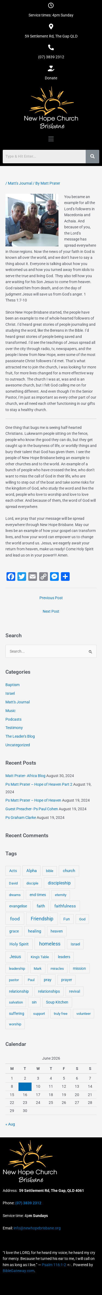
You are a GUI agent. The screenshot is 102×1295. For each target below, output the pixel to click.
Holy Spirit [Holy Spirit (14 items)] (19, 944)
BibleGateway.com (18, 1271)
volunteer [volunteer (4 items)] (83, 1014)
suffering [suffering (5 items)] (16, 1013)
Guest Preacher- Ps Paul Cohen (31, 809)
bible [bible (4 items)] (49, 871)
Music (10, 710)
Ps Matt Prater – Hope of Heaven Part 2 (38, 784)
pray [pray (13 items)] (47, 979)
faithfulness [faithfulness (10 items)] (65, 906)
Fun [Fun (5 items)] (66, 919)
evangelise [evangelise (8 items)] (18, 906)
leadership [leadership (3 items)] (17, 969)
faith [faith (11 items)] (41, 906)
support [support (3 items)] (39, 1014)
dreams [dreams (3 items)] (15, 895)
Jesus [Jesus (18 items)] (15, 956)
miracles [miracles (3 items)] (57, 969)
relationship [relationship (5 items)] (19, 991)
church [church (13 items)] (69, 870)
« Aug (10, 1124)
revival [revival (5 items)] (74, 991)
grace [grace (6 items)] (14, 931)
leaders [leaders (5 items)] (64, 957)
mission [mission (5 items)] (79, 968)
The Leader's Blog (20, 736)
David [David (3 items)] (13, 883)
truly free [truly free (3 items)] (60, 1014)
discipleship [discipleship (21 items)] (59, 883)
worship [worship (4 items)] (15, 1024)
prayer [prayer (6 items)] (66, 980)
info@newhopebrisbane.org (37, 1228)
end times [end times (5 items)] (38, 895)
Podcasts (13, 719)
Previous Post (51, 598)
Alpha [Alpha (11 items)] (31, 870)
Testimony (14, 728)
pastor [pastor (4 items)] (14, 980)
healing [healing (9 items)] (34, 931)
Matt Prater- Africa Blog (25, 776)
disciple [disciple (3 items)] (32, 883)
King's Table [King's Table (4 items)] (40, 957)
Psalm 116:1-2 (54, 1265)
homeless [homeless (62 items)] (49, 944)
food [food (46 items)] (15, 918)
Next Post (51, 611)
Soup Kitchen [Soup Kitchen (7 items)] (57, 1002)
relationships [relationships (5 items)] (49, 991)
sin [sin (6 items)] (34, 1002)
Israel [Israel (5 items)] (75, 944)
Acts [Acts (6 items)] (13, 871)
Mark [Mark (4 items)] (38, 969)
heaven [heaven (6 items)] (57, 931)
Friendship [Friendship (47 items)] (42, 918)
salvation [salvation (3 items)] (16, 1002)
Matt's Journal (20, 183)
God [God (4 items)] (82, 919)
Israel (10, 693)
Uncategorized (17, 745)
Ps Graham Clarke (20, 817)
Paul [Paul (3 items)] (31, 980)
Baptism (12, 685)
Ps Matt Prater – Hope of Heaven (33, 800)
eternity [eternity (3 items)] (60, 895)
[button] (50, 139)
